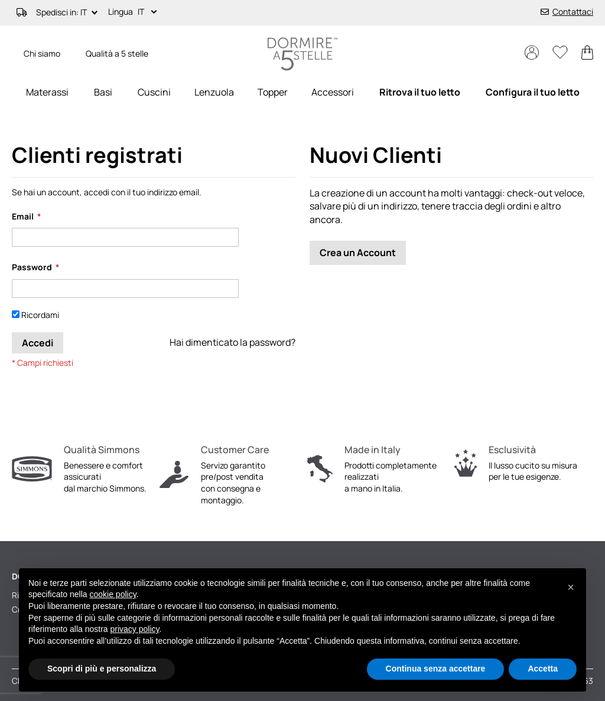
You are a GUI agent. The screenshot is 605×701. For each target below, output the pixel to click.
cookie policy (113, 594)
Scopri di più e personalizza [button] (101, 668)
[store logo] (302, 54)
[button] (149, 12)
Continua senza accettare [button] (436, 668)
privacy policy (135, 629)
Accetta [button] (543, 668)
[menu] (302, 92)
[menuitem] (47, 92)
